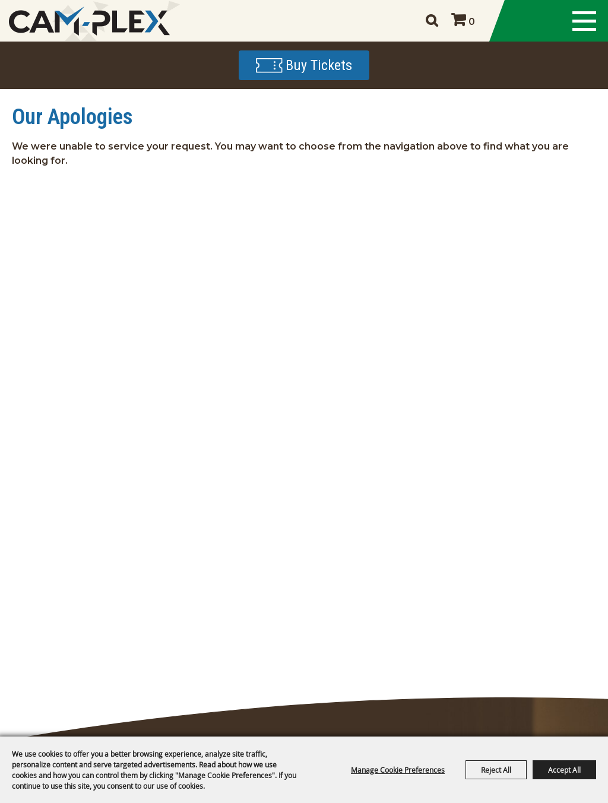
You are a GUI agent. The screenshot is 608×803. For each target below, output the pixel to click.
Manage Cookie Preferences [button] (398, 770)
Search (431, 21)
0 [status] (471, 21)
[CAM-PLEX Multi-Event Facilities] (89, 21)
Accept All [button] (564, 770)
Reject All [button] (496, 770)
